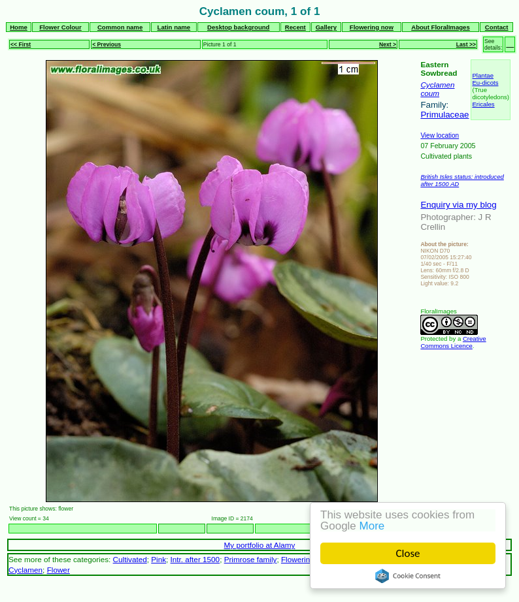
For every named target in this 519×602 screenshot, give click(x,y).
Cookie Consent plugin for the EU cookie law (408, 576)
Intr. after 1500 (195, 559)
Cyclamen (437, 84)
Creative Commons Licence (453, 342)
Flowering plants (309, 559)
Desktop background (238, 27)
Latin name (174, 27)
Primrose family (250, 559)
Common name (119, 27)
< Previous (106, 44)
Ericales (483, 104)
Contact (497, 27)
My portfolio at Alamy (259, 545)
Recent (295, 27)
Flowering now (371, 27)
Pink (158, 559)
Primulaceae (444, 114)
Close (408, 553)
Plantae (483, 75)
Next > (387, 44)
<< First (20, 44)
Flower (58, 569)
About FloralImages (440, 27)
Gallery (326, 27)
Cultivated (130, 559)
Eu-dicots (485, 82)
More (372, 526)
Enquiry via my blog (458, 205)
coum (429, 93)
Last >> (466, 44)
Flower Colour (60, 27)
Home (18, 27)
